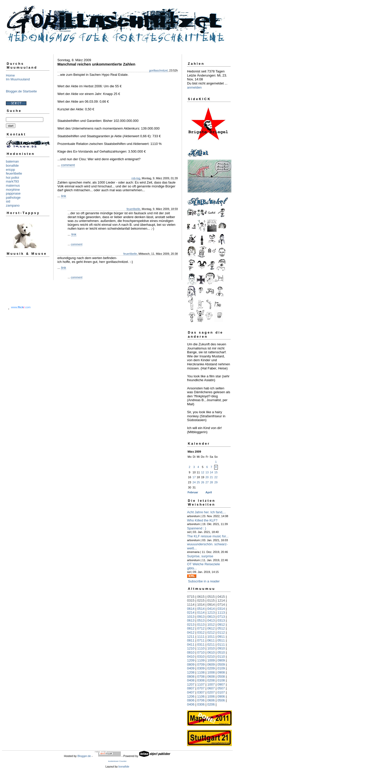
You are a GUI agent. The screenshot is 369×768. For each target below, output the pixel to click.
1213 (211, 612)
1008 (211, 672)
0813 (211, 616)
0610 (211, 652)
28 (211, 482)
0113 (201, 624)
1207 (190, 684)
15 (216, 472)
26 (202, 482)
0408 (190, 680)
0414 (211, 609)
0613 (190, 620)
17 (194, 477)
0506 (221, 700)
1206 (190, 696)
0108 (221, 680)
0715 (190, 597)
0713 (221, 616)
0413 (211, 620)
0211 (211, 644)
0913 (201, 616)
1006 (211, 696)
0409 (190, 668)
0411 (190, 644)
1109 (201, 660)
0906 (221, 696)
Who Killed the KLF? (202, 520)
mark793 (12, 181)
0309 (201, 668)
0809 (190, 664)
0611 (211, 640)
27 (207, 482)
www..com (20, 307)
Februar (193, 492)
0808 (190, 676)
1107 (201, 684)
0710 (201, 652)
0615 (201, 597)
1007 (211, 684)
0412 (190, 632)
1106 (201, 696)
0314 (221, 609)
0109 (221, 668)
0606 (211, 700)
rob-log (135, 178)
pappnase (13, 193)
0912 (221, 624)
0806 (190, 700)
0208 (211, 680)
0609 (211, 664)
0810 (190, 652)
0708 (201, 676)
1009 (211, 660)
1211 (190, 636)
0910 (221, 648)
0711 (201, 640)
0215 (201, 600)
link (63, 196)
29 (216, 482)
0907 (221, 684)
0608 (211, 676)
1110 (201, 648)
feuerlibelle (14, 173)
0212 (211, 632)
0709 (201, 664)
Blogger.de (84, 756)
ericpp (10, 170)
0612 (211, 628)
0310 (201, 656)
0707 (201, 688)
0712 (201, 628)
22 (216, 477)
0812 (190, 628)
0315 (190, 600)
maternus (13, 185)
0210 (211, 656)
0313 (221, 620)
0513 (201, 620)
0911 (221, 636)
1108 (201, 672)
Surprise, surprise (200, 556)
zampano (12, 205)
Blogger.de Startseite (21, 91)
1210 (190, 648)
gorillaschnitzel (158, 70)
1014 (201, 604)
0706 (201, 700)
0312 (201, 632)
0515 (211, 597)
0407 (190, 692)
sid (8, 201)
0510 (221, 652)
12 (202, 472)
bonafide (12, 165)
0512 (221, 628)
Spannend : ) (196, 528)
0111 (221, 644)
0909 (221, 660)
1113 (221, 612)
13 (207, 472)
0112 (221, 632)
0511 (221, 640)
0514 (201, 609)
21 (211, 477)
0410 (190, 656)
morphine (13, 189)
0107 (221, 692)
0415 (221, 597)
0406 (190, 704)
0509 (221, 664)
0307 (201, 692)
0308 (201, 680)
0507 (221, 688)
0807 (190, 688)
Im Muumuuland (18, 79)
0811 (190, 640)
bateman (12, 161)
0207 (211, 692)
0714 (221, 604)
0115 (211, 600)
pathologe (13, 197)
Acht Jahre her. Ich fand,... (206, 512)
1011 (211, 636)
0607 (211, 688)
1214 (221, 600)
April (209, 492)
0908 (221, 672)
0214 (190, 612)
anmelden (194, 87)
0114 (201, 612)
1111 (201, 636)
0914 (211, 604)
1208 (190, 672)
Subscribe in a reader (204, 581)
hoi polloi (12, 177)
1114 (190, 604)
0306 (201, 704)
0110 (221, 656)
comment (68, 165)
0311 (201, 644)
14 (211, 472)
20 (207, 477)
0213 (190, 624)
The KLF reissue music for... (208, 536)
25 (198, 482)
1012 (211, 624)
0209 (211, 668)
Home (10, 75)
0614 (190, 609)
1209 (190, 660)
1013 (190, 616)
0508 (221, 676)
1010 (211, 648)
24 (194, 482)
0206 (211, 704)
